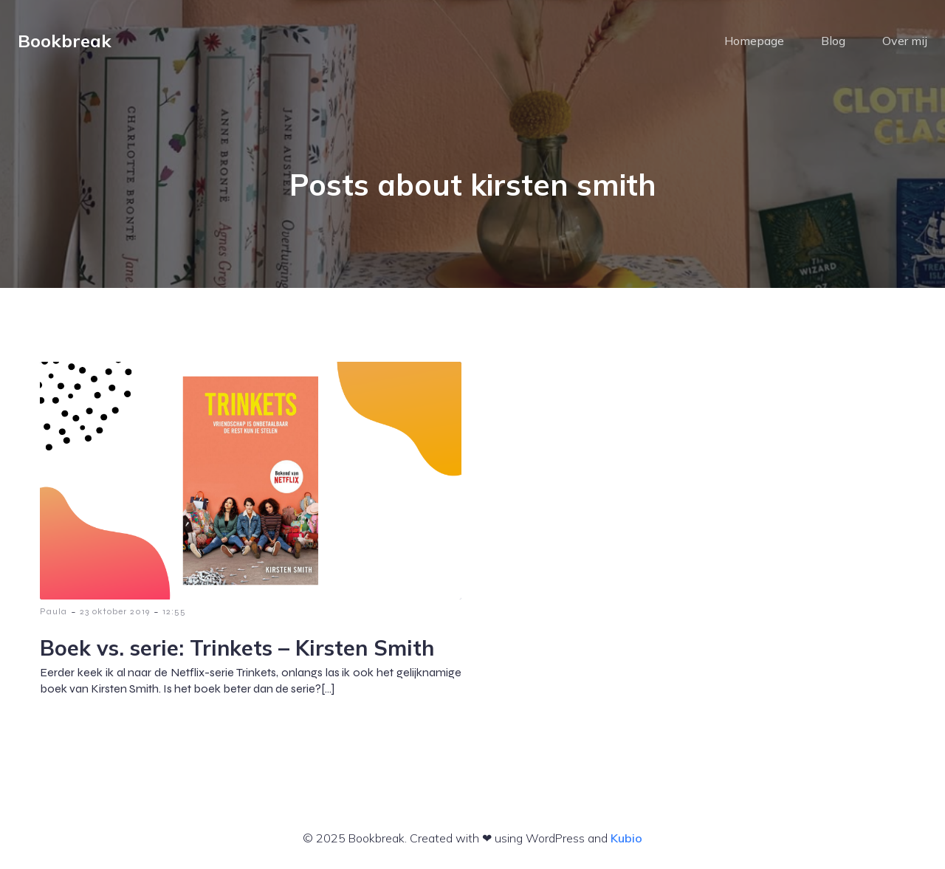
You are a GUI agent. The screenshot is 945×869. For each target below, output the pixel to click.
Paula (53, 611)
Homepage (754, 40)
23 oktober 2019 (115, 611)
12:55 (174, 611)
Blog (833, 40)
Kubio (626, 838)
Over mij (904, 40)
